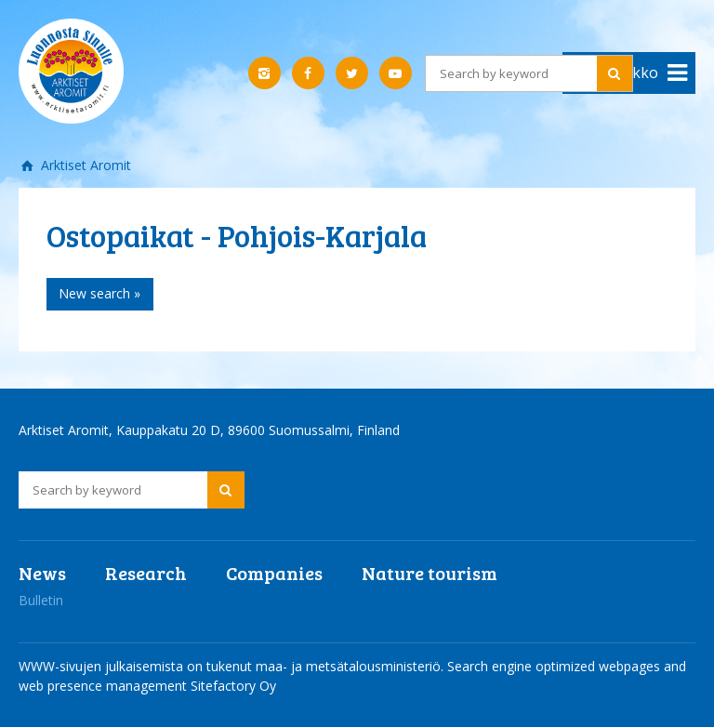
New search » (99, 293)
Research (146, 573)
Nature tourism (429, 573)
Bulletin (41, 600)
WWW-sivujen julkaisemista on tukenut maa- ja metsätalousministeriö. (233, 666)
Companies (274, 573)
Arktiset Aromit (84, 165)
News (42, 573)
